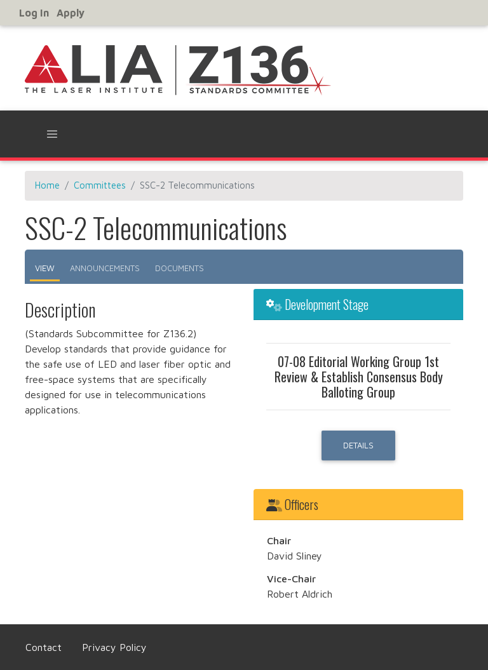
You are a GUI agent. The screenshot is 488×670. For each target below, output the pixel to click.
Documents (179, 268)
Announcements (105, 268)
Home (47, 185)
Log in (34, 12)
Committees (100, 185)
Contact (43, 647)
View (45, 268)
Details (358, 445)
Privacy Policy (114, 647)
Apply (71, 12)
